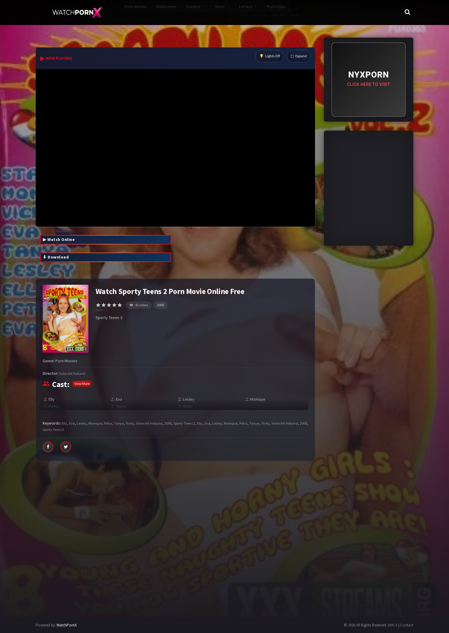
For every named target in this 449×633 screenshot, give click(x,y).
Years (192, 12)
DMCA (392, 625)
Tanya (121, 406)
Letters (218, 12)
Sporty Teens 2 (184, 423)
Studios (166, 12)
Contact (406, 625)
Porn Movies (108, 12)
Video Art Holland (72, 373)
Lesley (188, 399)
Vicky (187, 406)
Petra (53, 406)
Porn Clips (248, 12)
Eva (119, 399)
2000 (160, 305)
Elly (51, 399)
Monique (257, 399)
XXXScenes (139, 12)
